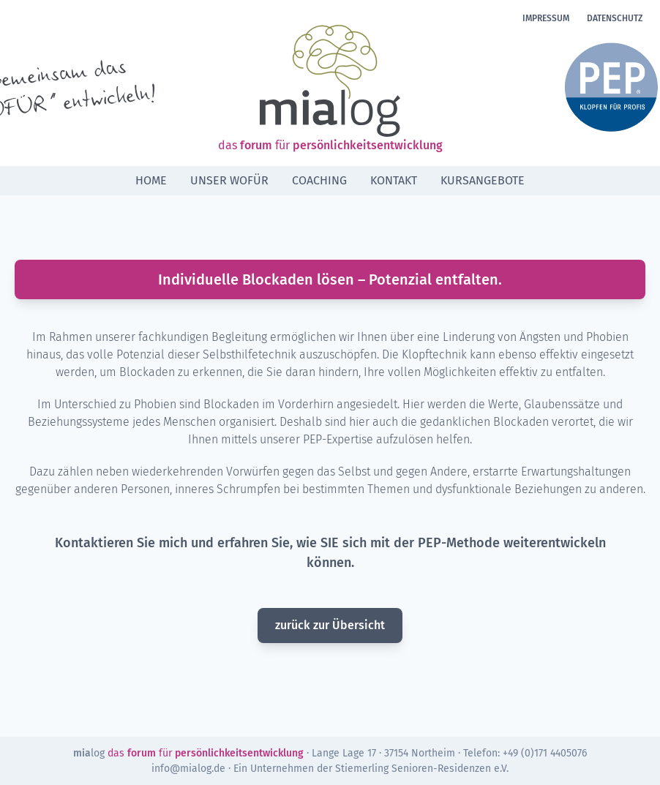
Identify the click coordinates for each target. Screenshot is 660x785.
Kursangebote (482, 180)
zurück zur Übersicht (330, 625)
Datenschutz (614, 18)
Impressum (545, 18)
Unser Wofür (229, 180)
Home (151, 180)
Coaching (319, 180)
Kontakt (393, 180)
